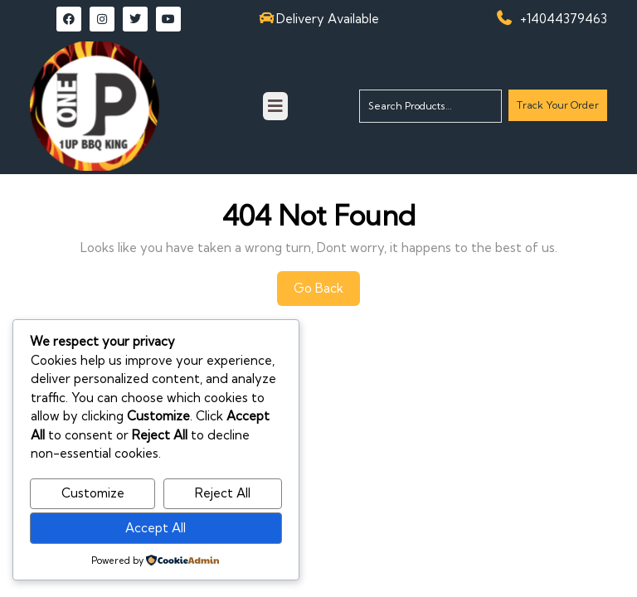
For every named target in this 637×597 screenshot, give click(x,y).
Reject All (222, 493)
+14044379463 (563, 19)
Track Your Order (557, 109)
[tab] (275, 106)
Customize (92, 493)
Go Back (327, 293)
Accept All (155, 528)
